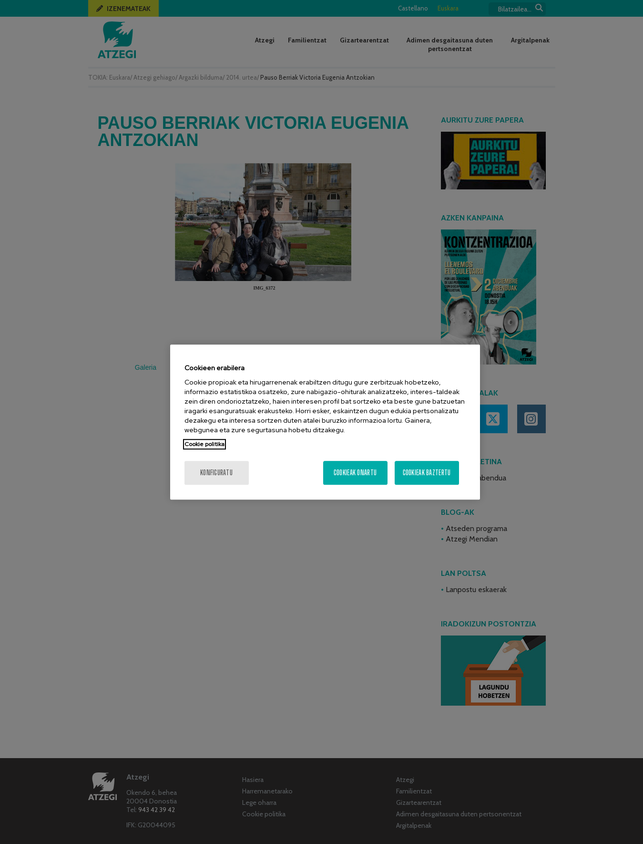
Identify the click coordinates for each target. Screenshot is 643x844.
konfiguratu (216, 473)
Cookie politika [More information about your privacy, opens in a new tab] (204, 444)
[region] (325, 422)
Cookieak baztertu (427, 473)
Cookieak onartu (355, 473)
